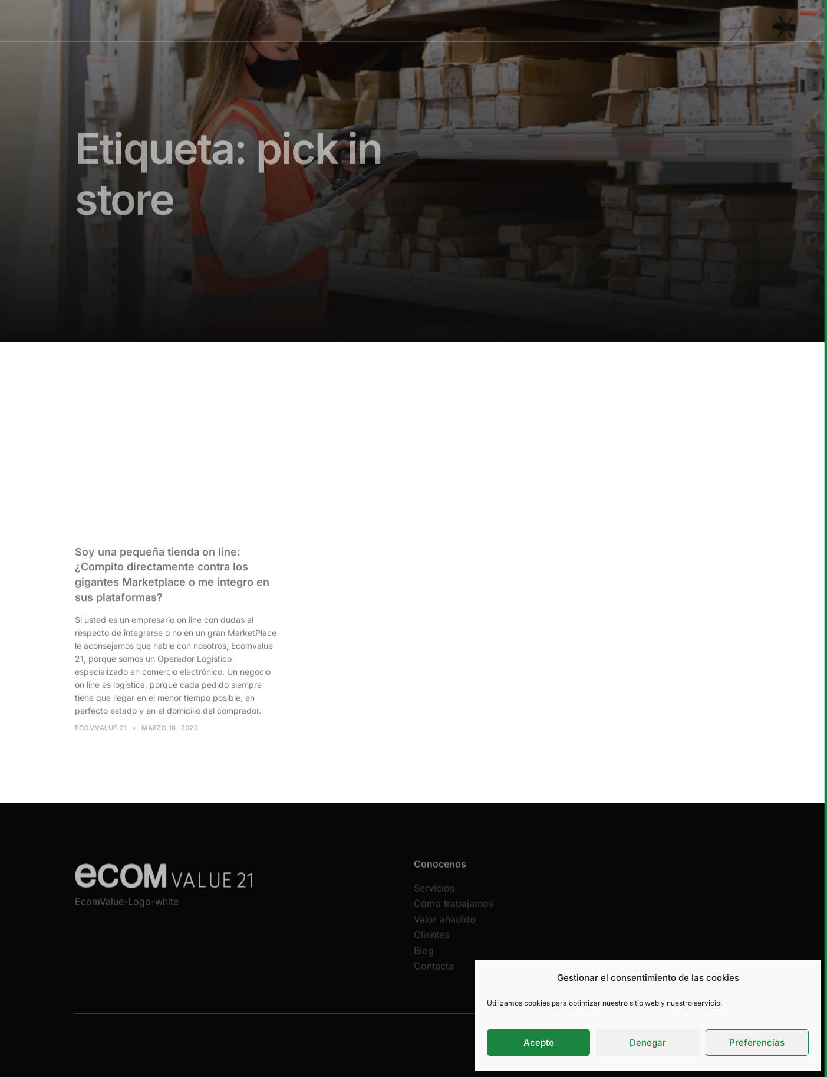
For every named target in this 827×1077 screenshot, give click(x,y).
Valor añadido (486, 20)
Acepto (538, 1042)
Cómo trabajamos (406, 20)
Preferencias (757, 1042)
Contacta (434, 974)
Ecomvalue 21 (101, 731)
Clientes (547, 20)
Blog (424, 958)
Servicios (336, 20)
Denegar (648, 1042)
